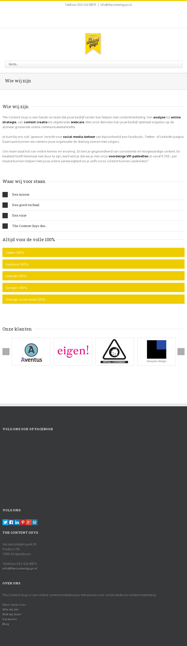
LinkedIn (92, 16)
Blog (5, 624)
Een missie (15, 194)
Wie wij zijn (10, 609)
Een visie (14, 215)
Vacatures (9, 619)
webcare (77, 122)
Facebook (76, 17)
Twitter (83, 17)
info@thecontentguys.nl (116, 5)
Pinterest (100, 17)
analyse (159, 117)
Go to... (13, 64)
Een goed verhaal (20, 205)
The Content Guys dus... (24, 226)
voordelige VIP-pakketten (129, 156)
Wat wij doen (11, 614)
